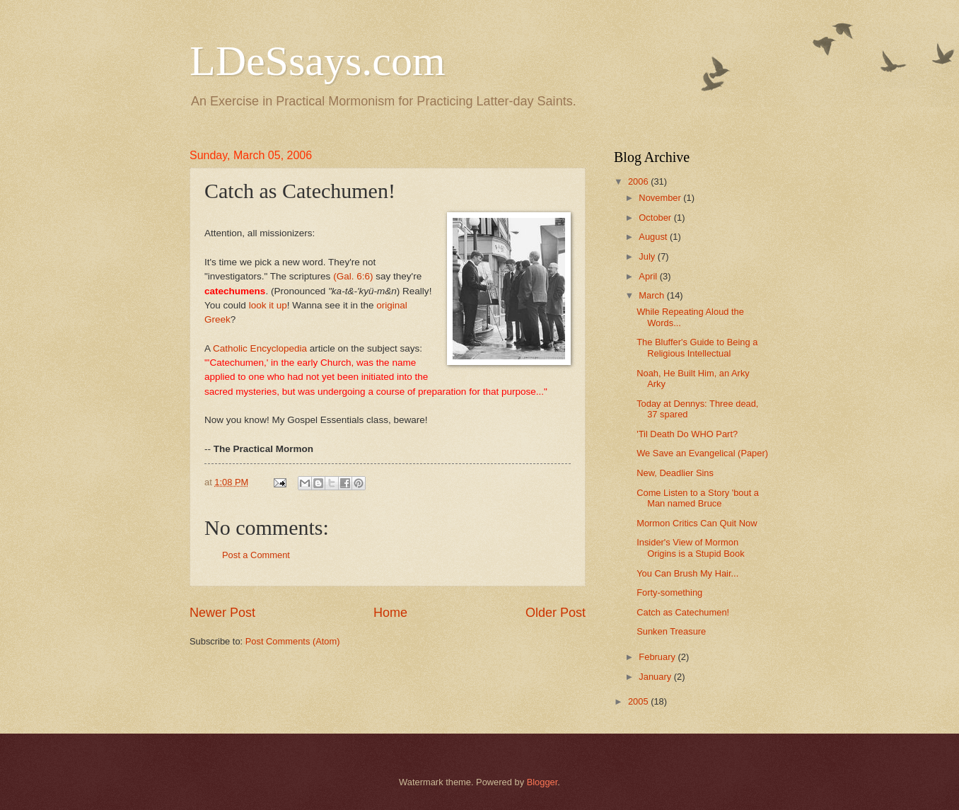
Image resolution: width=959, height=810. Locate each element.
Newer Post (222, 613)
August (654, 236)
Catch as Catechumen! (683, 612)
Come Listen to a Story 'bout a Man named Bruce (698, 498)
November (661, 197)
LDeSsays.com (318, 60)
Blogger (542, 782)
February (658, 657)
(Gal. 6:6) (353, 276)
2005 (639, 701)
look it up (268, 305)
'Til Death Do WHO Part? (687, 434)
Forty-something (669, 592)
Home (390, 613)
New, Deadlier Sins (675, 473)
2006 (639, 181)
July (648, 256)
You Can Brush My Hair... (687, 573)
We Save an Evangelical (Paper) (702, 453)
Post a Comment (256, 555)
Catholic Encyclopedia (260, 348)
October (656, 217)
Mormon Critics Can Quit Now (697, 523)
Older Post (555, 613)
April (649, 276)
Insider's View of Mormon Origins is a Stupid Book (690, 547)
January (656, 676)
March (652, 295)
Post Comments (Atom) (292, 641)
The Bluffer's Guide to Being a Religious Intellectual (697, 347)
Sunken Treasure (671, 631)
